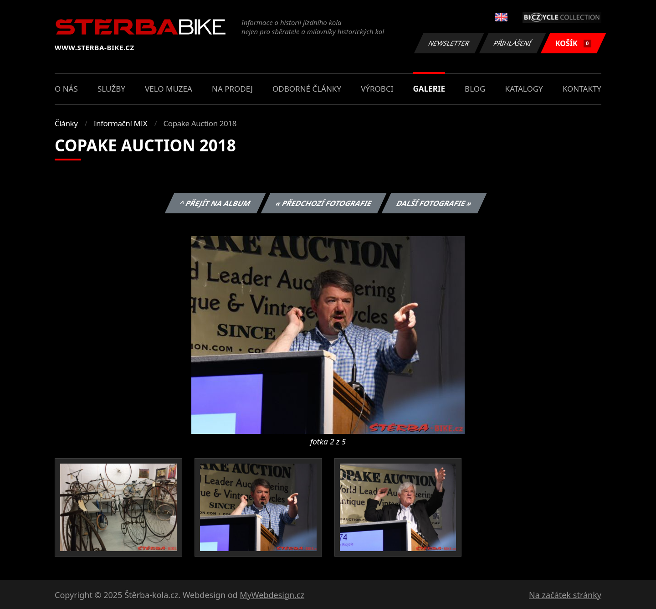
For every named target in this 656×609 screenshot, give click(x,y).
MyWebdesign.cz (272, 594)
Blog (475, 88)
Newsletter (448, 43)
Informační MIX (121, 123)
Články (66, 123)
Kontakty (582, 88)
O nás (66, 88)
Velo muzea (168, 88)
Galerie (429, 88)
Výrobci (377, 88)
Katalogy (524, 88)
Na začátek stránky (565, 594)
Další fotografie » (434, 203)
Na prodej (232, 88)
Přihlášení (512, 43)
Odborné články (306, 88)
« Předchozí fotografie (323, 203)
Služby (111, 88)
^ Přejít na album (215, 203)
